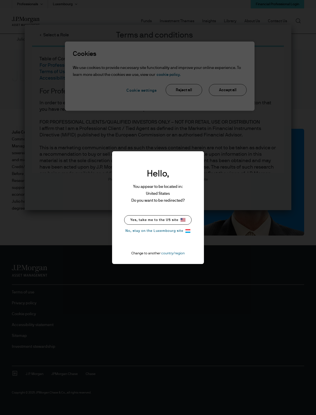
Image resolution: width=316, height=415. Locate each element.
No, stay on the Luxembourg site (157, 231)
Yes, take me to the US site (157, 220)
